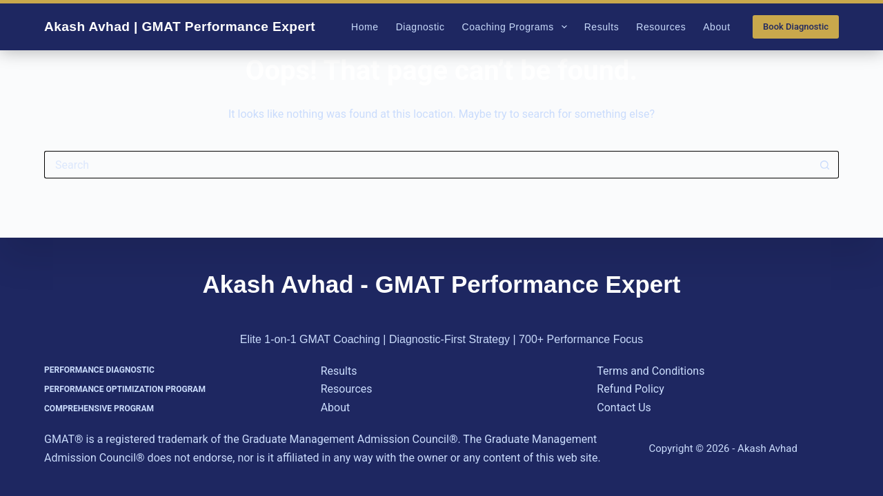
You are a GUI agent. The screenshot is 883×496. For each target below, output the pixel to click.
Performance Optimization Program (125, 389)
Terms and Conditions (650, 371)
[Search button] (825, 164)
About (716, 26)
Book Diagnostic (796, 26)
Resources (661, 26)
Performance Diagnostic (99, 370)
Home (365, 26)
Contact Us (624, 407)
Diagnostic (420, 26)
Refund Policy (630, 388)
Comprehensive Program (99, 408)
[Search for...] (427, 164)
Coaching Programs (517, 27)
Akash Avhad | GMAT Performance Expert (179, 26)
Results (601, 26)
